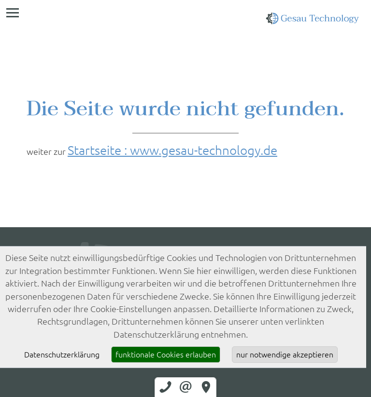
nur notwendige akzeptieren (284, 354)
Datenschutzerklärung (62, 354)
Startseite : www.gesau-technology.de (172, 150)
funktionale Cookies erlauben (165, 354)
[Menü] (12, 12)
